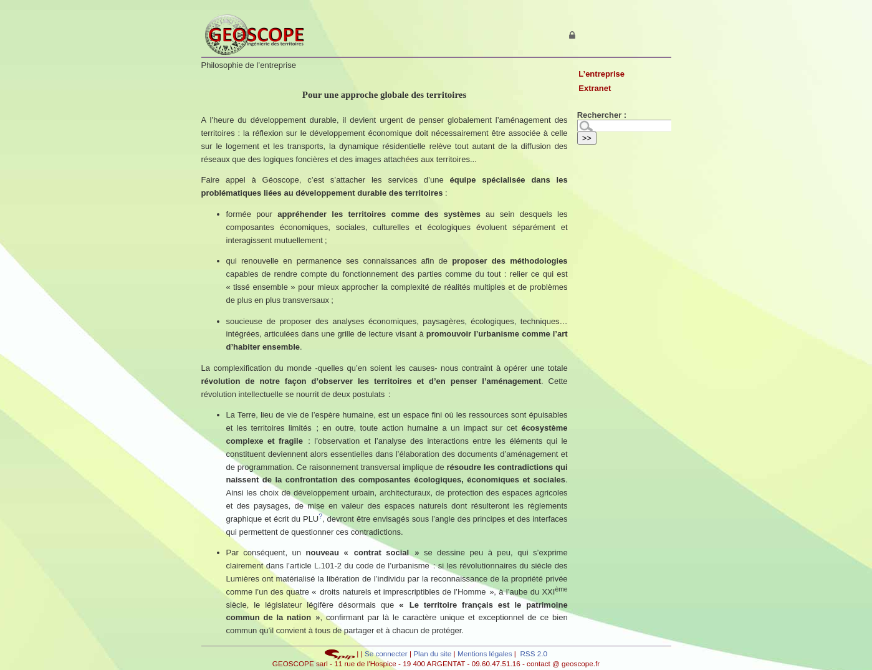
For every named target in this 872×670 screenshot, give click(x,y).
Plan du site (433, 653)
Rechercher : (601, 115)
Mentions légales (485, 653)
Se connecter (386, 653)
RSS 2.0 (532, 653)
